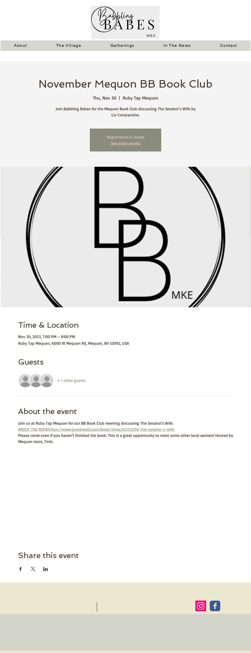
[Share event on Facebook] (20, 569)
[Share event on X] (33, 569)
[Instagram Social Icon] (200, 606)
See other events (125, 143)
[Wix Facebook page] (215, 606)
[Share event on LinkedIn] (45, 569)
